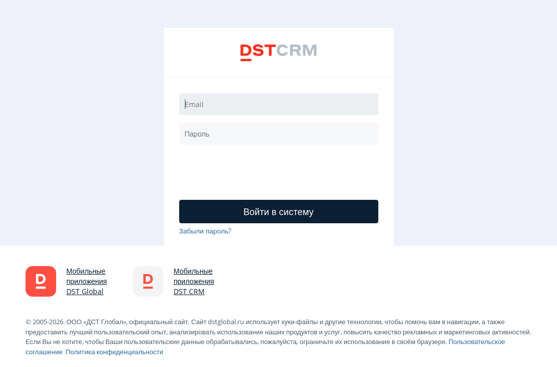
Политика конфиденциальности (114, 351)
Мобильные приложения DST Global (86, 281)
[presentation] (256, 172)
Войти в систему (279, 211)
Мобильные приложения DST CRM (194, 281)
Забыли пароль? (205, 230)
